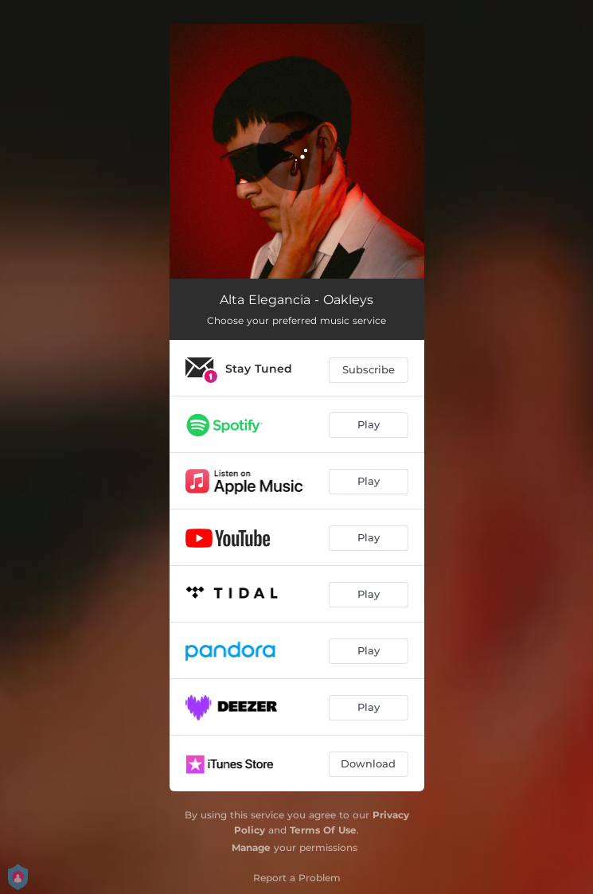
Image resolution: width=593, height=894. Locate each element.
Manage (251, 847)
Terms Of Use (323, 830)
